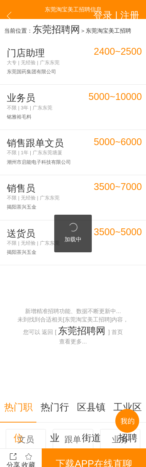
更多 (73, 427)
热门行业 (54, 351)
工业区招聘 (127, 351)
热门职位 (18, 351)
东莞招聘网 (47, 27)
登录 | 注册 (128, 9)
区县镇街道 (91, 351)
